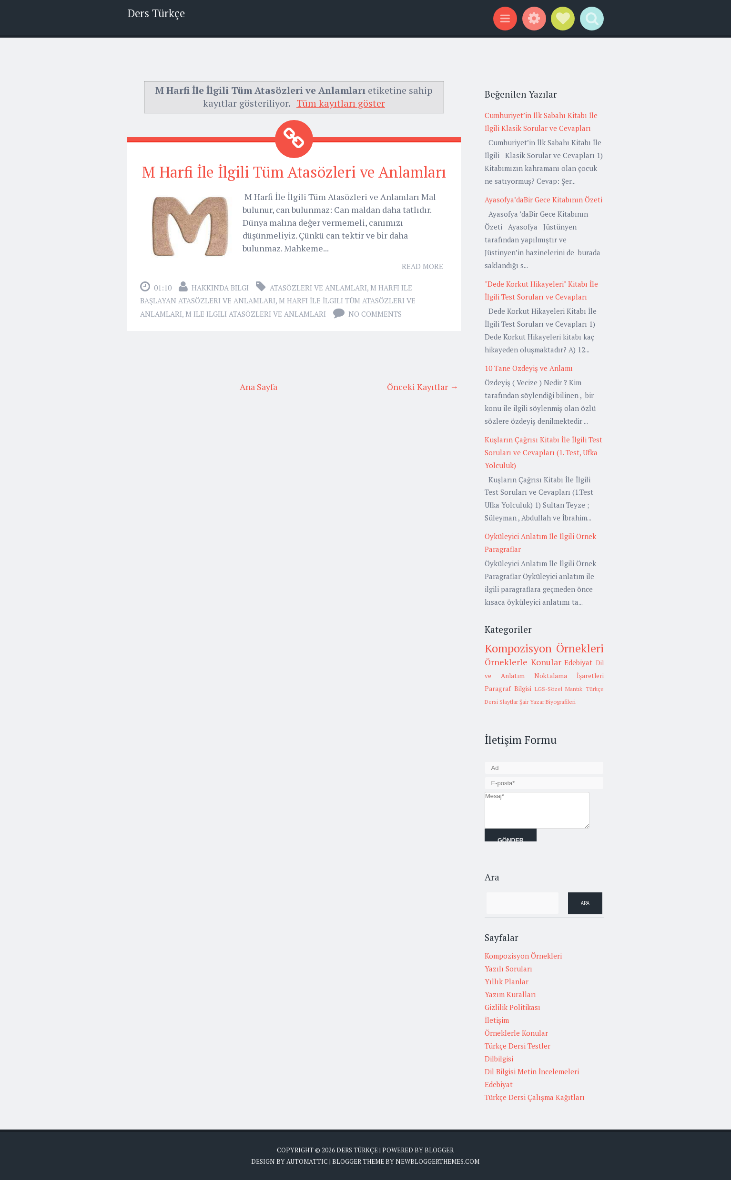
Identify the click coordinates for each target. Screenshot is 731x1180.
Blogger (439, 1150)
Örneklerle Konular (523, 662)
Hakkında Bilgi (220, 287)
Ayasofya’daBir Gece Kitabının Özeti (543, 199)
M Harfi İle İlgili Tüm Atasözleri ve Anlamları (294, 172)
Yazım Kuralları (510, 994)
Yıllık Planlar (506, 981)
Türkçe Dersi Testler (517, 1045)
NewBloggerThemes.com (437, 1161)
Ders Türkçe (156, 13)
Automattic (307, 1161)
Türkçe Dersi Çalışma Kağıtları (535, 1097)
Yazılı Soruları (508, 968)
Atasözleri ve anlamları (318, 287)
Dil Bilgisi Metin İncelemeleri (532, 1071)
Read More (422, 266)
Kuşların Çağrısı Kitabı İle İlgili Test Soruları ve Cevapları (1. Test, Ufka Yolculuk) (543, 452)
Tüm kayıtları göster (340, 103)
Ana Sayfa (258, 386)
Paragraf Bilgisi (508, 688)
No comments (375, 314)
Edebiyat (578, 662)
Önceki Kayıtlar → (422, 386)
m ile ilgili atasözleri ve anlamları (255, 314)
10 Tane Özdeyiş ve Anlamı (529, 368)
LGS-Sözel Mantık (559, 688)
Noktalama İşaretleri (569, 675)
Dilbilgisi (499, 1058)
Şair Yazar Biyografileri (547, 701)
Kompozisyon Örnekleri (544, 648)
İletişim (497, 1020)
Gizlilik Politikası (512, 1007)
